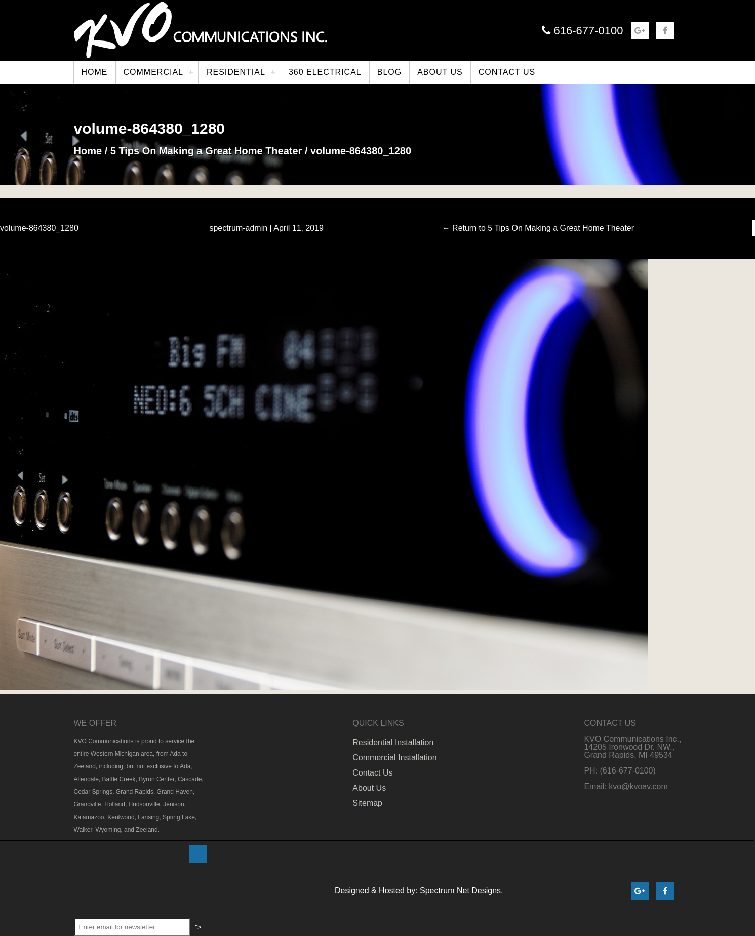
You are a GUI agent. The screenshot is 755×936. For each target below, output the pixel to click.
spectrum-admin (238, 228)
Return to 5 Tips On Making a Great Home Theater (538, 228)
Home (88, 150)
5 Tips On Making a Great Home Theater (206, 150)
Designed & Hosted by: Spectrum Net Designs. (419, 890)
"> (199, 854)
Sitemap (367, 803)
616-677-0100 (582, 30)
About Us (369, 788)
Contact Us (372, 772)
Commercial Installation (394, 757)
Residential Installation (392, 742)
